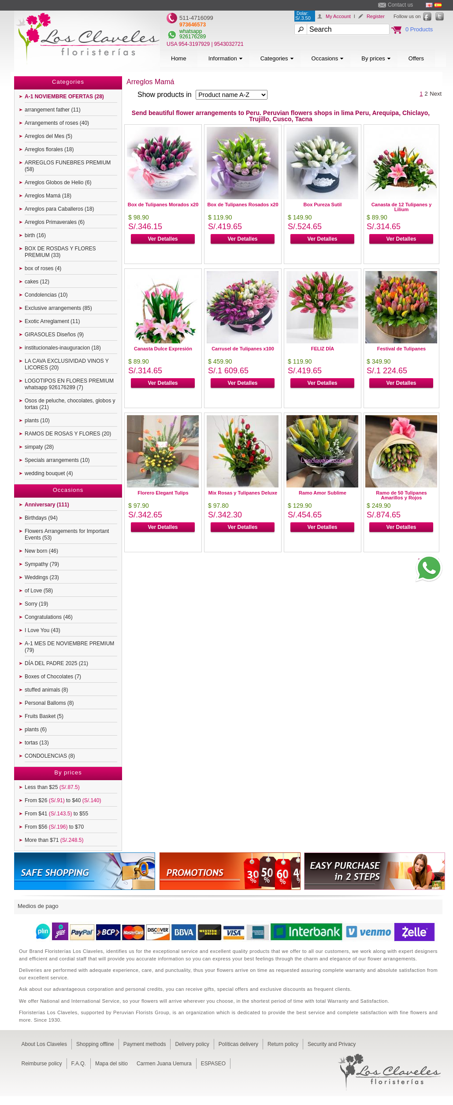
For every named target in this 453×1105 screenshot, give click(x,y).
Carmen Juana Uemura (164, 1063)
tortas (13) (37, 743)
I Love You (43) (42, 630)
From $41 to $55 (56, 814)
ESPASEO (213, 1063)
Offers (416, 58)
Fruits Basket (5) (44, 716)
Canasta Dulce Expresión (163, 348)
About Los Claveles (44, 1044)
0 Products (419, 29)
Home (178, 58)
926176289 (192, 36)
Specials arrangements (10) (57, 460)
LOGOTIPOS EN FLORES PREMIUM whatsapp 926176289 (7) (69, 384)
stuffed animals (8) (46, 690)
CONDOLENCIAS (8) (50, 756)
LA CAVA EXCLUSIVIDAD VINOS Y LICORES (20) (67, 364)
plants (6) (36, 729)
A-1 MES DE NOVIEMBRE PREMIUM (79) (69, 646)
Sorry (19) (36, 604)
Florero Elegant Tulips (162, 492)
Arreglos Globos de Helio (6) (58, 182)
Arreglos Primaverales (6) (55, 222)
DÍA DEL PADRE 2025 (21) (56, 663)
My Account (338, 16)
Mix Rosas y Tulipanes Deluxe (242, 492)
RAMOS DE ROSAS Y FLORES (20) (68, 434)
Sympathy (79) (42, 564)
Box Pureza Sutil (323, 204)
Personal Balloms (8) (49, 703)
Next (436, 93)
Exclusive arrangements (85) (58, 308)
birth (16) (35, 235)
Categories (277, 58)
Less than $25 (52, 787)
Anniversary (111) (47, 505)
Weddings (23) (42, 577)
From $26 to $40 (63, 800)
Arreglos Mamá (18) (48, 196)
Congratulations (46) (49, 617)
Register (376, 16)
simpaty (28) (39, 447)
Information (225, 58)
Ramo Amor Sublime (322, 492)
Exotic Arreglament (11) (52, 321)
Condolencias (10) (46, 295)
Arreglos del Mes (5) (48, 136)
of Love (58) (39, 591)
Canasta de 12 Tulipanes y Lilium (401, 207)
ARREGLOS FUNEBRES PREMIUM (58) (68, 166)
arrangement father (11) (53, 110)
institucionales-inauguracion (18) (63, 348)
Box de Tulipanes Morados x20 (163, 204)
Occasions (328, 58)
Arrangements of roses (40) (57, 123)
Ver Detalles (163, 239)
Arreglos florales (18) (49, 149)
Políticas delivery (238, 1044)
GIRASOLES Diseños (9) (54, 334)
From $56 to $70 (54, 827)
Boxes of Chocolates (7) (53, 676)
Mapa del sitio (111, 1063)
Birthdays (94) (41, 518)
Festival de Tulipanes (401, 348)
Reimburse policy (42, 1063)
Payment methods (144, 1044)
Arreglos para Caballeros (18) (59, 209)
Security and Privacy (332, 1044)
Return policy (282, 1044)
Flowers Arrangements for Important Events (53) (67, 534)
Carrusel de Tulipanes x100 (243, 348)
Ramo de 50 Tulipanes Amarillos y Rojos (401, 495)
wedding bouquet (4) (49, 473)
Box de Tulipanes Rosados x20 (242, 204)
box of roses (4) (43, 268)
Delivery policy (192, 1044)
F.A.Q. (78, 1063)
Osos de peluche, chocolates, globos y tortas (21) (70, 404)
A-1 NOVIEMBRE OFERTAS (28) (64, 96)
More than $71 (54, 840)
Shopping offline (95, 1044)
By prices (375, 58)
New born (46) (41, 551)
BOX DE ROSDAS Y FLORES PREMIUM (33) (60, 252)
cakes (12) (37, 282)
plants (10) (37, 420)
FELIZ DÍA (322, 348)
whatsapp (190, 31)
